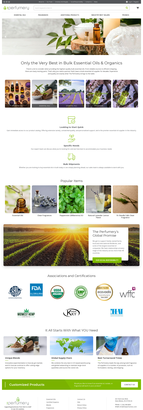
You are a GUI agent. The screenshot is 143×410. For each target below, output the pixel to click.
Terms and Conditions (85, 394)
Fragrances (43, 15)
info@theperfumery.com (128, 381)
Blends (48, 379)
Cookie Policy (81, 385)
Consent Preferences (84, 397)
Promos (125, 15)
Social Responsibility (77, 1)
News (96, 1)
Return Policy (81, 379)
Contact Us (88, 1)
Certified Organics (52, 376)
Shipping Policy (82, 388)
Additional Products (70, 15)
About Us (41, 1)
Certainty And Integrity (61, 1)
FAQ (78, 376)
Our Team (50, 1)
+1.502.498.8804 (125, 379)
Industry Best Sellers (100, 15)
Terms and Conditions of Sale (87, 391)
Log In (130, 2)
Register (136, 2)
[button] (5, 36)
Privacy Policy (82, 382)
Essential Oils (20, 15)
